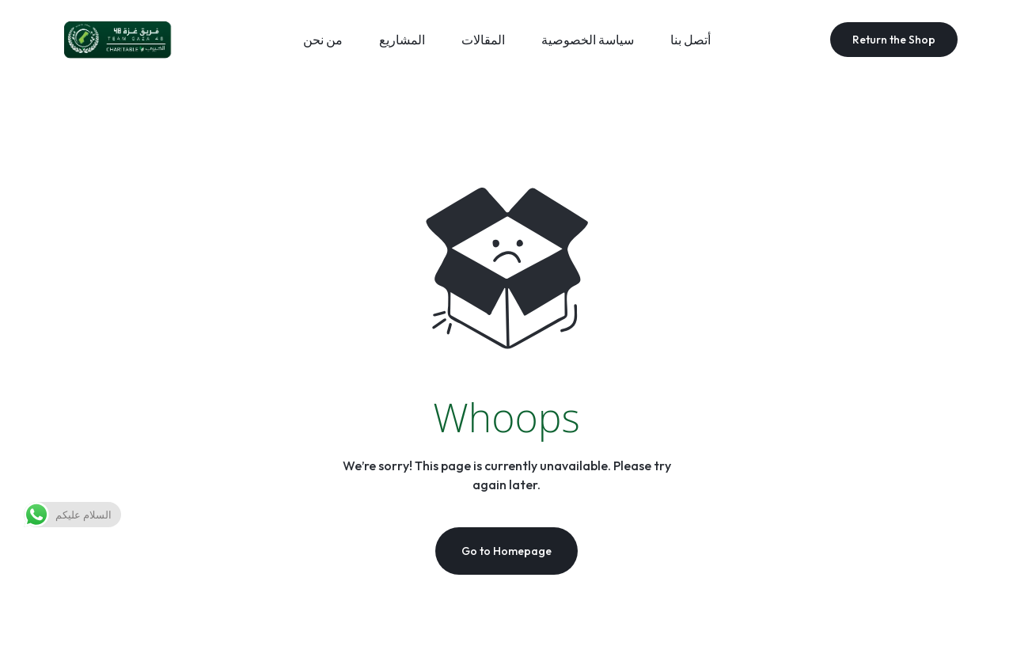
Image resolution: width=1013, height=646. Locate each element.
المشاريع (402, 40)
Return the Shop (893, 39)
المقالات (483, 40)
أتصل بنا (690, 40)
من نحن (323, 40)
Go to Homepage (506, 551)
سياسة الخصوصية (587, 40)
